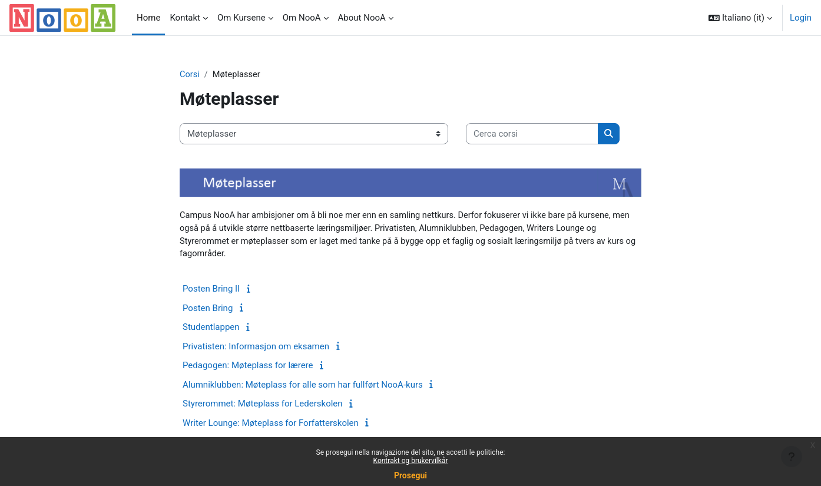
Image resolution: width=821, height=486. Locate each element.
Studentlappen (211, 328)
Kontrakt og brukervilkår (410, 461)
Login (801, 17)
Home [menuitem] (148, 17)
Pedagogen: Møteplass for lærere (248, 367)
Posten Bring (208, 310)
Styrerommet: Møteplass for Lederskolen (263, 405)
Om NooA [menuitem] (302, 17)
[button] (740, 17)
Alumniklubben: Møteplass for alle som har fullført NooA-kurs (303, 386)
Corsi (190, 75)
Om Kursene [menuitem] (241, 17)
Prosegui (410, 475)
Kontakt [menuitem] (185, 17)
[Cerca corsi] (532, 135)
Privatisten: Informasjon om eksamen (256, 348)
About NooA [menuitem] (362, 17)
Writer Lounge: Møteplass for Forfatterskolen (271, 424)
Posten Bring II (211, 290)
